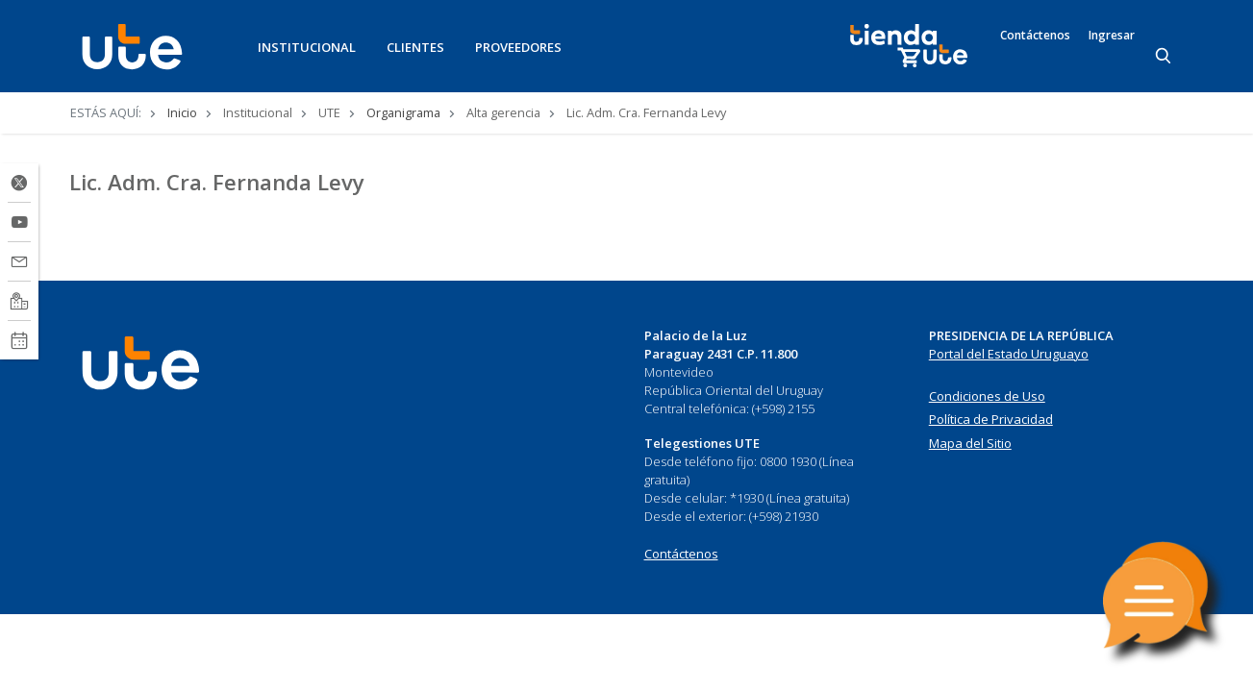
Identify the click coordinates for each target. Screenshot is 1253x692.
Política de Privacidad (991, 419)
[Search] (1164, 56)
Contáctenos (1035, 35)
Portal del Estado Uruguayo (1009, 353)
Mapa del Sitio (970, 443)
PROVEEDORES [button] (518, 47)
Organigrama (403, 112)
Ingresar (1112, 35)
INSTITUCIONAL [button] (307, 47)
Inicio (182, 112)
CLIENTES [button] (415, 47)
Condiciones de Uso (987, 396)
